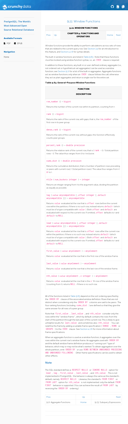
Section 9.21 (64, 71)
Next (118, 35)
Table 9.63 (89, 57)
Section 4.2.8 (67, 52)
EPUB (19, 43)
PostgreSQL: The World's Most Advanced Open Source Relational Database (19, 25)
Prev (48, 35)
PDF (9, 43)
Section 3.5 (93, 48)
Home (6, 57)
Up (55, 35)
